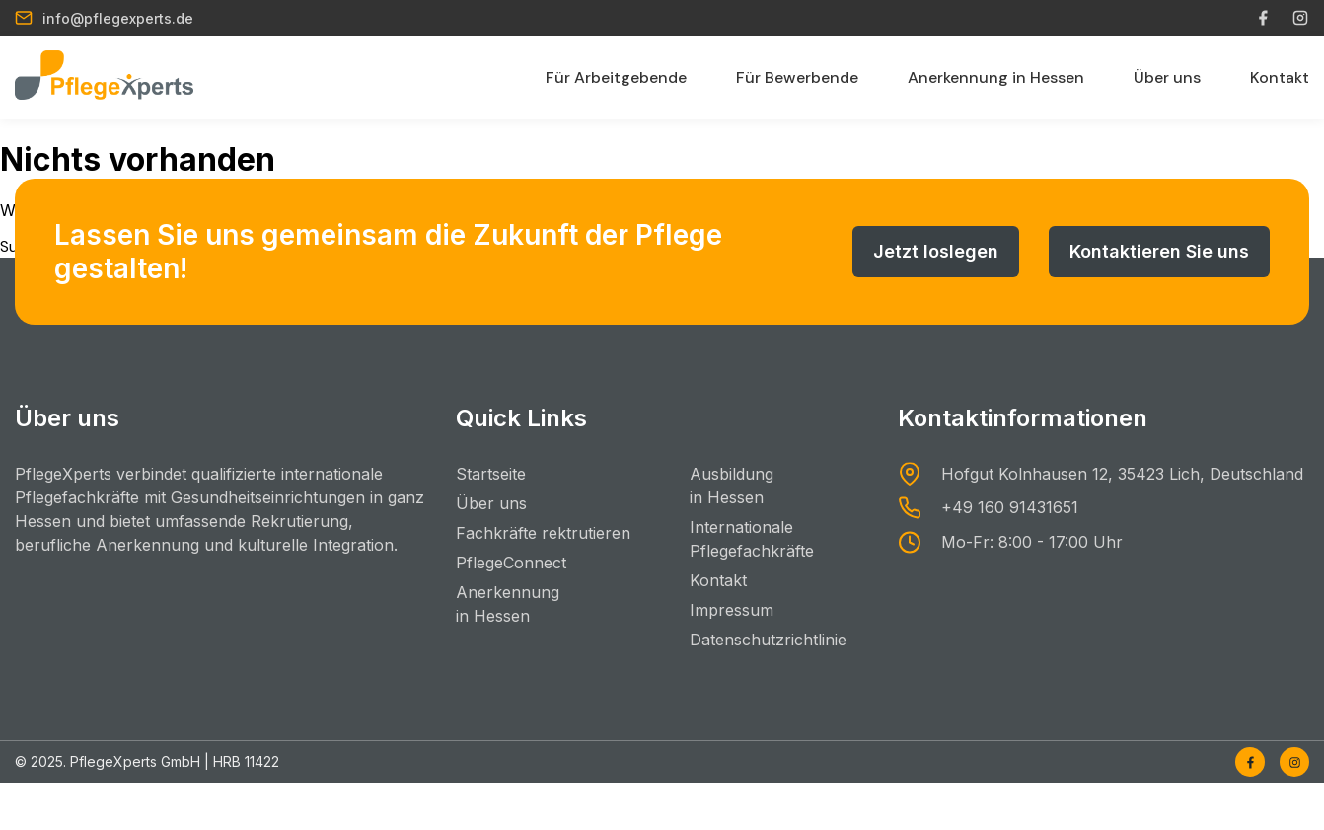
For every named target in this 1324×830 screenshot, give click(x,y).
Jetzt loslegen (935, 251)
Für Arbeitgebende (616, 77)
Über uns (1167, 77)
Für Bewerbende (797, 77)
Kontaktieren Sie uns (1159, 251)
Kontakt (1279, 77)
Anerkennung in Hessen (996, 77)
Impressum (731, 610)
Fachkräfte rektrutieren (543, 533)
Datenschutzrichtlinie (768, 639)
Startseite (491, 474)
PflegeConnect (511, 562)
